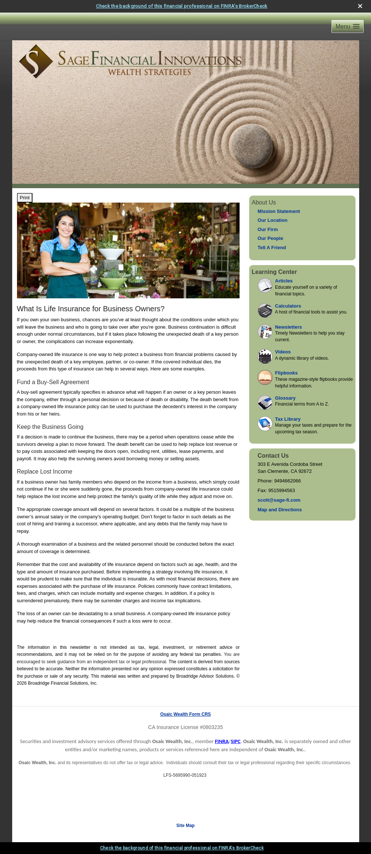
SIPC (235, 741)
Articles (284, 281)
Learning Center (274, 272)
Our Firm (268, 229)
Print (25, 197)
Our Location (273, 220)
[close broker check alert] (360, 6)
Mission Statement (279, 211)
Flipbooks (286, 373)
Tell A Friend (272, 247)
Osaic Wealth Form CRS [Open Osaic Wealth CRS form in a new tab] (185, 714)
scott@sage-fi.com (279, 500)
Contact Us (273, 456)
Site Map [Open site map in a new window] (185, 825)
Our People (270, 238)
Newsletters (288, 327)
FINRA (222, 741)
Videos (283, 352)
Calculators (288, 306)
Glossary (285, 398)
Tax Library (287, 419)
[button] (348, 26)
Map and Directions (280, 509)
